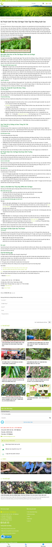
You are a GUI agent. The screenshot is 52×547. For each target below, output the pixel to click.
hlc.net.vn (8, 275)
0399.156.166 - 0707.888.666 (8, 512)
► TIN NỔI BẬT (5, 479)
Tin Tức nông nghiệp (5, 414)
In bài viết (12, 293)
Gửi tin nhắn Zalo (28, 422)
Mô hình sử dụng (31, 514)
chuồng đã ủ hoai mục (23, 114)
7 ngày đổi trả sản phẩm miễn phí (8, 533)
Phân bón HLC (8, 285)
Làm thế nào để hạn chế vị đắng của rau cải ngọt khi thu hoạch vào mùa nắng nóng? (21, 263)
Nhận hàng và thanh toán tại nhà (8, 528)
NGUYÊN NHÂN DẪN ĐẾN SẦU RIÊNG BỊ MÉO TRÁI (15, 269)
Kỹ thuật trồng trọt (19, 18)
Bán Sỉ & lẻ (29, 518)
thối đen (33, 221)
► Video (3, 459)
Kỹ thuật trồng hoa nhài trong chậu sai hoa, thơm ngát (15, 267)
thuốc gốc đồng (34, 219)
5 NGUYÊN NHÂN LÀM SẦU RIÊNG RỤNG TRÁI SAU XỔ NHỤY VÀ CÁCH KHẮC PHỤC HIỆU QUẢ (13, 344)
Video (28, 516)
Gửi (49, 322)
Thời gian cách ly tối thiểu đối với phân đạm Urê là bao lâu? (15, 262)
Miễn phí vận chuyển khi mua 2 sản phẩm (10, 530)
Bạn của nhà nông (10, 18)
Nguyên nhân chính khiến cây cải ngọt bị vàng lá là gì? (14, 254)
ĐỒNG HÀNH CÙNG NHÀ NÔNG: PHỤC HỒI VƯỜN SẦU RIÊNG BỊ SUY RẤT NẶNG (20, 472)
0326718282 (7, 288)
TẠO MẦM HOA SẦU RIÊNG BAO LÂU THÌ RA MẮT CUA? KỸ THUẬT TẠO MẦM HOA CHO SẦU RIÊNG (38, 344)
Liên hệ (28, 521)
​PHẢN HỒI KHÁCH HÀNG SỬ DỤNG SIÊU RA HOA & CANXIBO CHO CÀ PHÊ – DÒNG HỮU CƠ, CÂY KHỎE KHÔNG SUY (12, 399)
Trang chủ (3, 18)
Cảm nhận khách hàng (32, 511)
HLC (2, 271)
